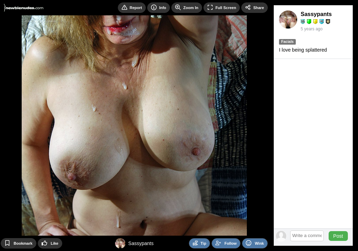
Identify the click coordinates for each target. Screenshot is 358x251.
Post (338, 236)
